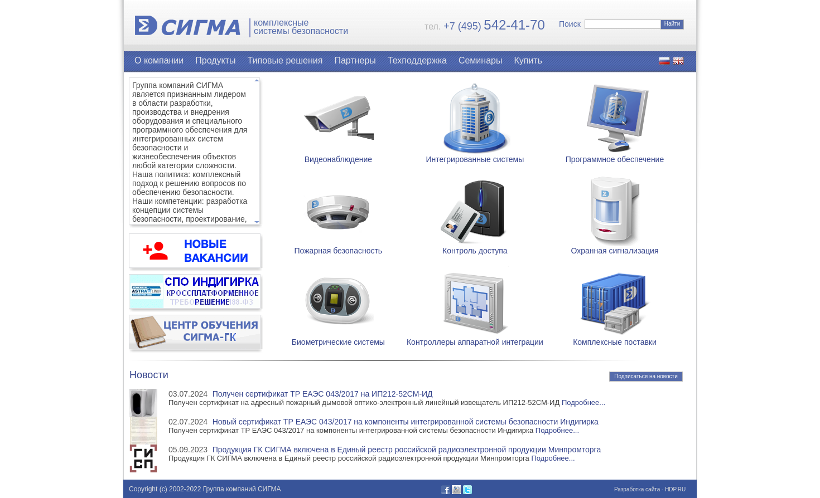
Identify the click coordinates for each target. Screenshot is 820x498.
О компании (159, 60)
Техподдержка (417, 60)
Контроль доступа (474, 247)
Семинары (481, 60)
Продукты (215, 60)
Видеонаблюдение (338, 156)
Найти (672, 24)
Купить (528, 60)
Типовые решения (285, 60)
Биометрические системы (338, 338)
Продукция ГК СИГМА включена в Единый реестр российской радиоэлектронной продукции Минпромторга (407, 449)
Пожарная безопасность (339, 247)
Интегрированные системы (475, 156)
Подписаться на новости (646, 376)
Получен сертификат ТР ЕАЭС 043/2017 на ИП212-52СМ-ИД (323, 393)
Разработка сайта (637, 489)
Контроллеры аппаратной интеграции (475, 338)
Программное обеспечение (615, 156)
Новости (148, 374)
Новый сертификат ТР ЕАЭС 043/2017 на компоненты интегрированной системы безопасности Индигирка (406, 421)
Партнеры (354, 60)
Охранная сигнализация (614, 247)
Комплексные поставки (615, 338)
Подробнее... (583, 402)
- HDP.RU (673, 489)
